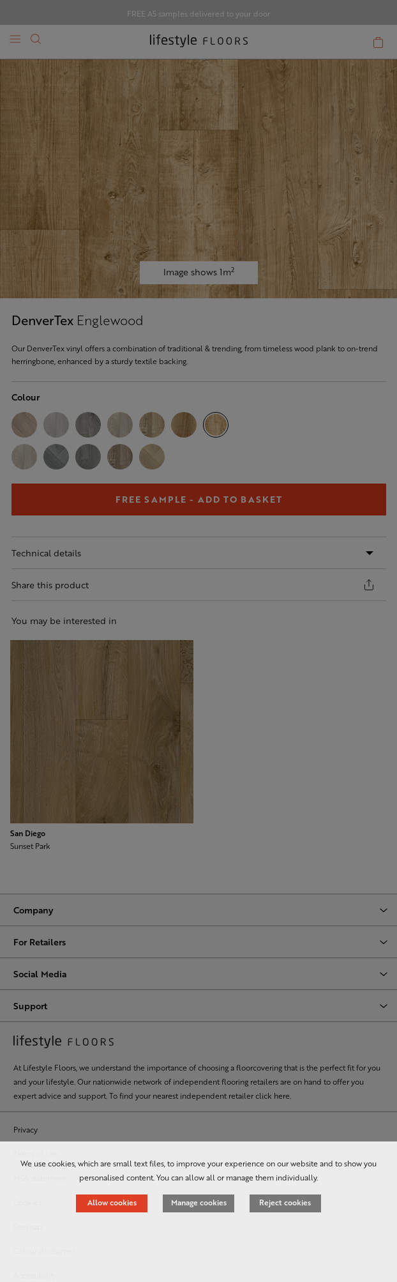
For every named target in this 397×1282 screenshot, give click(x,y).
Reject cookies (285, 1202)
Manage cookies (199, 1202)
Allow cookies (112, 1202)
